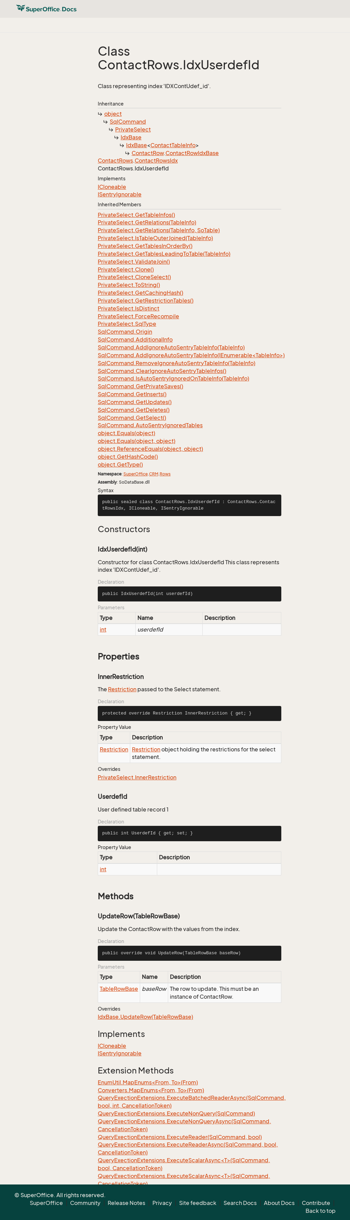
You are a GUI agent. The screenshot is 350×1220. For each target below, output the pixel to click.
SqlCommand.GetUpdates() (135, 402)
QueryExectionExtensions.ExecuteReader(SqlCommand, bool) (180, 1137)
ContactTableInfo (173, 145)
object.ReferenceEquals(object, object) (150, 448)
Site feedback (197, 1203)
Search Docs (240, 1203)
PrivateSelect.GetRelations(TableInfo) (147, 222)
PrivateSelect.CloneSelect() (134, 277)
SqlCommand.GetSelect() (132, 417)
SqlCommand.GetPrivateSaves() (140, 386)
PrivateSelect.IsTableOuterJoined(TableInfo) (155, 238)
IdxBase (131, 137)
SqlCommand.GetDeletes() (134, 409)
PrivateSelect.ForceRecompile (138, 316)
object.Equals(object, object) (136, 441)
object (113, 113)
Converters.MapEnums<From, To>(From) (151, 1090)
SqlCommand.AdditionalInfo (135, 339)
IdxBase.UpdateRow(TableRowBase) (145, 1016)
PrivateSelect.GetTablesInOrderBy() (145, 245)
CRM (153, 473)
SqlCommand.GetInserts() (132, 394)
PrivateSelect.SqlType (127, 323)
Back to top (321, 1210)
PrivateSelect (133, 129)
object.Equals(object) (126, 433)
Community (85, 1203)
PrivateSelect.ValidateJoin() (134, 261)
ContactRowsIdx (156, 160)
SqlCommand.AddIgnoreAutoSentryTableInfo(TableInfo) (171, 347)
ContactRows (115, 160)
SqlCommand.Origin (125, 331)
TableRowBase (119, 988)
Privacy (162, 1203)
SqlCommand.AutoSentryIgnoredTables (150, 425)
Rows (165, 473)
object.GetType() (120, 464)
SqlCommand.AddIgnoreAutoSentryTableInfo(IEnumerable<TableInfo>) (191, 355)
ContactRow (148, 153)
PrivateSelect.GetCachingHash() (140, 292)
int (103, 629)
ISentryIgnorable (120, 194)
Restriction (122, 689)
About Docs (279, 1203)
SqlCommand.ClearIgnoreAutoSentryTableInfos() (162, 371)
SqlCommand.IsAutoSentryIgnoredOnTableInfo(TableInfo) (173, 378)
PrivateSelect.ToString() (129, 284)
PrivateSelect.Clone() (126, 269)
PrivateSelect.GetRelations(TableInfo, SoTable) (159, 230)
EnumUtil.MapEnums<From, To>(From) (148, 1082)
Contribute (316, 1203)
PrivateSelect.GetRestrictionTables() (145, 300)
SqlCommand (128, 121)
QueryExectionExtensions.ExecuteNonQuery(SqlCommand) (176, 1113)
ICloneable (112, 186)
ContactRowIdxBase (192, 153)
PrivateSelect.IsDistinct (128, 308)
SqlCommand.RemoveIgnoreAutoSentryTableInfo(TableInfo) (176, 363)
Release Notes (126, 1203)
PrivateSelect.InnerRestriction (137, 777)
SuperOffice (135, 473)
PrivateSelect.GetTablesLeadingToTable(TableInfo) (164, 253)
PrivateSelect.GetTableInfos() (136, 214)
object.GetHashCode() (128, 456)
